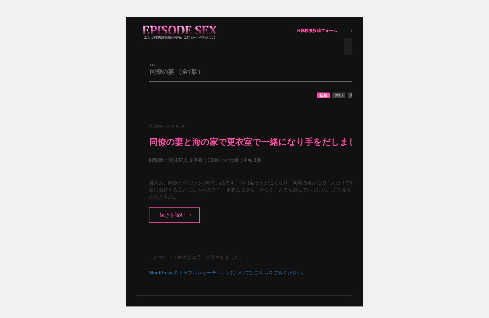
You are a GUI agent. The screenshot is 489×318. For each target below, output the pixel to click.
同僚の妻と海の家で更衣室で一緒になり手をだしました (257, 142)
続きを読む (172, 215)
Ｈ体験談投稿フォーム (316, 30)
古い (339, 95)
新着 (323, 95)
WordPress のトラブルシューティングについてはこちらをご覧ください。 (228, 272)
